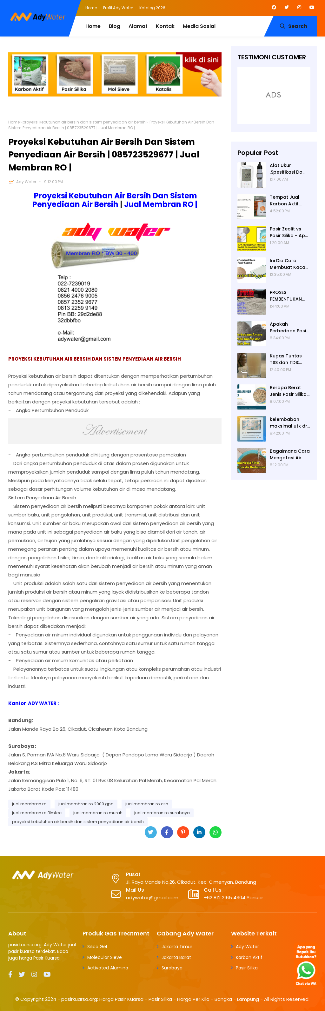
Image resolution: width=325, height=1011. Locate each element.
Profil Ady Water (118, 7)
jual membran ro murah (98, 813)
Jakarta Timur (177, 946)
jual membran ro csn (146, 804)
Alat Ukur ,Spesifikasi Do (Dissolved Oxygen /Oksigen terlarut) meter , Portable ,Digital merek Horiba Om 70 (289, 169)
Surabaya (172, 968)
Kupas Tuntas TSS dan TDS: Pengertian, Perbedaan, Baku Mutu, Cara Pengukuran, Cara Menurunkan (289, 359)
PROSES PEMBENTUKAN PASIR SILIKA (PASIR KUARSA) (288, 296)
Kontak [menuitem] (165, 26)
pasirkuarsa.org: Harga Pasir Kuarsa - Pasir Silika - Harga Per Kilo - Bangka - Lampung (160, 999)
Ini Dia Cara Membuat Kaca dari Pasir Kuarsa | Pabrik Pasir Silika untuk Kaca (289, 264)
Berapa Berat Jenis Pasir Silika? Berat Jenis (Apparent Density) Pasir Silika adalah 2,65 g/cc (290, 391)
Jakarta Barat (176, 957)
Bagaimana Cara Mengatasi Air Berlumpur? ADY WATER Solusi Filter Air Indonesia (290, 454)
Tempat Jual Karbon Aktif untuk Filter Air (286, 200)
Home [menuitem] (93, 26)
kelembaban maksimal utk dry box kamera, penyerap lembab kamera (290, 422)
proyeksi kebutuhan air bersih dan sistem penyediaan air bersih (84, 122)
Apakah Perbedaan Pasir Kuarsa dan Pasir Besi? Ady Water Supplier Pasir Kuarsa (289, 327)
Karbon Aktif (249, 957)
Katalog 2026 (152, 7)
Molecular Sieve (104, 957)
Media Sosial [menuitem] (199, 26)
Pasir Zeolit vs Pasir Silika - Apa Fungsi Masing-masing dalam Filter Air (289, 232)
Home (91, 7)
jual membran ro (29, 804)
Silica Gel (97, 946)
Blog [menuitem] (114, 26)
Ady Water (26, 181)
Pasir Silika (247, 968)
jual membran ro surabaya (162, 813)
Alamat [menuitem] (138, 26)
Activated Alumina (107, 968)
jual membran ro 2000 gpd (86, 804)
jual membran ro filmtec (37, 813)
